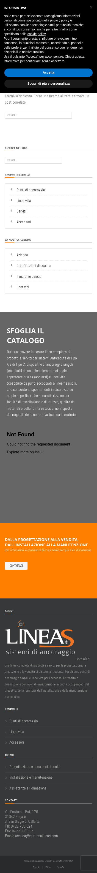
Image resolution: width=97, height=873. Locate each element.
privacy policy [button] (59, 20)
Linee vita (24, 200)
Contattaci (16, 566)
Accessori (24, 221)
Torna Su (60, 867)
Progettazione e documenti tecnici (34, 766)
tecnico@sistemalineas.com (36, 835)
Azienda (22, 254)
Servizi (21, 211)
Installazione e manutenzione (31, 777)
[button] (91, 7)
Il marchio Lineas (29, 276)
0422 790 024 (21, 826)
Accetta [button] (48, 72)
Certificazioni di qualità (34, 265)
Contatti (23, 287)
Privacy (48, 867)
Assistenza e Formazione (27, 788)
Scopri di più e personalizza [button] (48, 83)
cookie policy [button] (37, 34)
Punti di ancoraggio (31, 189)
